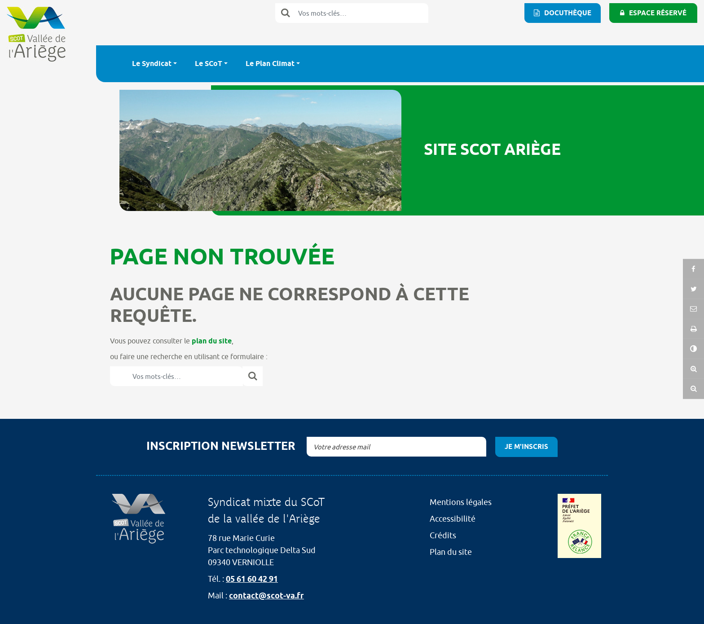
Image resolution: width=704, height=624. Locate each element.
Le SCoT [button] (208, 63)
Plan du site (451, 552)
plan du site (212, 341)
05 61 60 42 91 (252, 579)
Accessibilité (452, 518)
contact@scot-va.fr (266, 595)
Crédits (443, 535)
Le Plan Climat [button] (270, 63)
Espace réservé (657, 13)
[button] (693, 327)
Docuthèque (567, 13)
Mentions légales (461, 502)
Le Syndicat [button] (152, 63)
